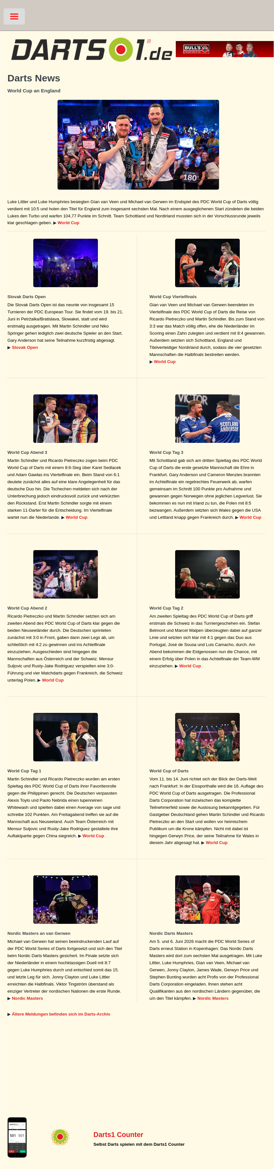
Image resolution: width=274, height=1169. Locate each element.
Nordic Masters (27, 998)
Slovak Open (25, 347)
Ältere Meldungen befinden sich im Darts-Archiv (61, 1014)
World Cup (68, 222)
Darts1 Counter (118, 1135)
